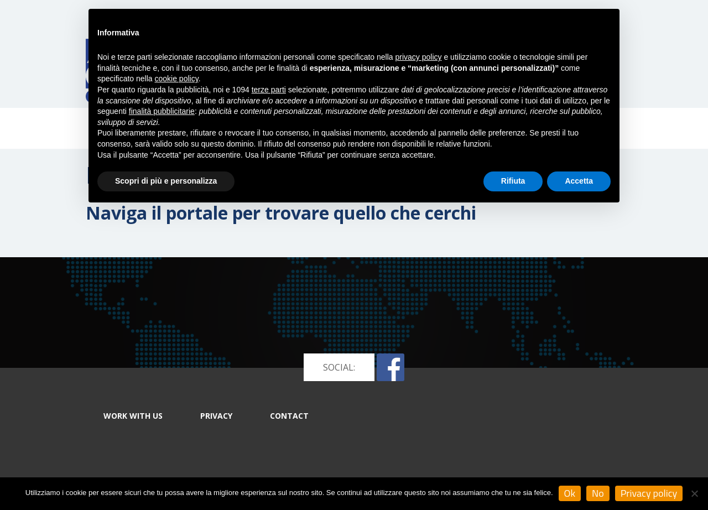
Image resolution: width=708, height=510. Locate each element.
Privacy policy (649, 493)
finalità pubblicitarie (162, 111)
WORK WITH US (133, 415)
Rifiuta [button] (513, 180)
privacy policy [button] (418, 57)
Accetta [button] (579, 180)
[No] (694, 493)
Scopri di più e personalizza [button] (166, 180)
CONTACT (289, 415)
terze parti (269, 89)
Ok (570, 493)
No (598, 493)
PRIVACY (216, 415)
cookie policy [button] (177, 78)
